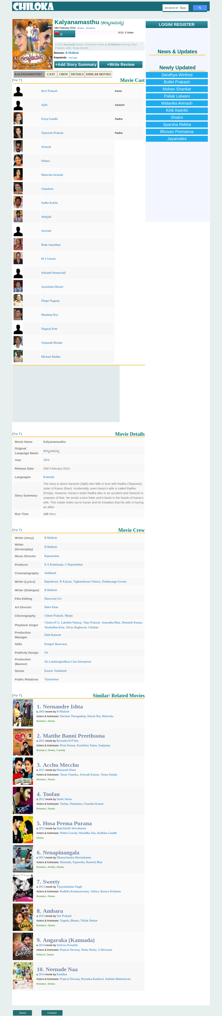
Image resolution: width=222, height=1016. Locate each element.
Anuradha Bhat (111, 622)
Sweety (51, 882)
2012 (42, 799)
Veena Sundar (109, 774)
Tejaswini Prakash (52, 132)
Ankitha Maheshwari (118, 979)
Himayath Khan (66, 769)
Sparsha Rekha (177, 124)
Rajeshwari (51, 581)
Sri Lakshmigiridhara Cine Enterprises (68, 661)
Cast (51, 74)
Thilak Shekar (89, 920)
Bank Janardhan (51, 244)
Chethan (93, 627)
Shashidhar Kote (55, 627)
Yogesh (64, 920)
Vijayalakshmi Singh (69, 886)
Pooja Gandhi (49, 118)
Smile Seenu (64, 799)
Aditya (95, 891)
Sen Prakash (64, 915)
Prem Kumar (67, 745)
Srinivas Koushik (67, 945)
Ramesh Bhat (94, 862)
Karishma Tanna (87, 745)
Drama (80, 28)
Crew (63, 74)
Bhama (74, 920)
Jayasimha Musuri (52, 286)
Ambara (53, 911)
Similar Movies (98, 74)
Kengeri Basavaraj (56, 644)
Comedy (60, 750)
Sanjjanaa (104, 745)
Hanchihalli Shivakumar (71, 828)
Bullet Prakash (177, 82)
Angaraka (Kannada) (69, 940)
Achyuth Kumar (89, 774)
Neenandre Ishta (63, 706)
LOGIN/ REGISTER (177, 24)
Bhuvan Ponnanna (177, 131)
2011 (42, 740)
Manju (69, 615)
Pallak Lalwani (177, 96)
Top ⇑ (17, 80)
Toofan (51, 794)
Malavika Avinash (52, 174)
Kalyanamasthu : (29, 74)
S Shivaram (105, 949)
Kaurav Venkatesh (56, 670)
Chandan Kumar (94, 803)
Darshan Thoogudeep (73, 716)
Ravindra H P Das (67, 740)
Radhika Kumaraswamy (74, 891)
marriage (73, 57)
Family (51, 866)
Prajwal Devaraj (70, 949)
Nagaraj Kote (49, 328)
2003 (42, 711)
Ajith (44, 104)
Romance (90, 28)
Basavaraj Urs (53, 598)
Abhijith (46, 216)
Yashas (64, 803)
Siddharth (50, 573)
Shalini (177, 117)
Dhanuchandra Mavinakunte (74, 857)
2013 (42, 857)
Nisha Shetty (89, 949)
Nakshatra (76, 803)
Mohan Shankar (177, 89)
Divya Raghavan (76, 627)
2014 (46, 459)
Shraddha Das (87, 833)
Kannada (48, 476)
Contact (52, 1012)
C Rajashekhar (74, 564)
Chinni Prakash (54, 615)
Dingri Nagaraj (50, 300)
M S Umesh (48, 258)
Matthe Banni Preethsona (74, 736)
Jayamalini (176, 138)
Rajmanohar (52, 556)
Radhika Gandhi (107, 833)
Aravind (46, 230)
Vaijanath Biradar (51, 342)
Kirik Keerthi (177, 110)
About (22, 1012)
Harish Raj (94, 716)
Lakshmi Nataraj (71, 622)
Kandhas (62, 974)
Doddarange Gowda (114, 581)
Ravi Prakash (49, 90)
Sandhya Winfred (176, 75)
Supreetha (78, 862)
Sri (46, 652)
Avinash (46, 146)
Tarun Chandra (69, 774)
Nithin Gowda (68, 833)
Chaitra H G (52, 622)
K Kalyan (66, 581)
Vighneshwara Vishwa (86, 581)
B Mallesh (72, 52)
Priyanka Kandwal (92, 979)
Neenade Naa (62, 969)
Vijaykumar (52, 679)
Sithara (45, 160)
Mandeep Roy (49, 314)
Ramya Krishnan (110, 891)
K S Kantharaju (54, 564)
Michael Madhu (50, 356)
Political (40, 954)
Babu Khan (51, 607)
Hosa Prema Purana (67, 823)
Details (77, 74)
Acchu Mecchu (61, 765)
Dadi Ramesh (53, 634)
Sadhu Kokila (49, 202)
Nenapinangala (61, 852)
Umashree (47, 188)
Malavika (108, 716)
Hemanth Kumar (132, 622)
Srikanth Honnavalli (53, 272)
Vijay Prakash (91, 622)
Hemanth (65, 862)
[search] (175, 8)
